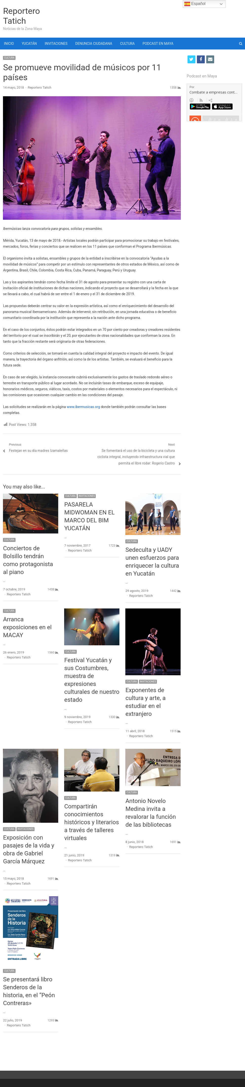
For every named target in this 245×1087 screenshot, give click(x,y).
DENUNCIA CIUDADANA (93, 44)
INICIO (9, 44)
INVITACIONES (56, 44)
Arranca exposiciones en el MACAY (27, 627)
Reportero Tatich (21, 16)
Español (195, 4)
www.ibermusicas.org (83, 407)
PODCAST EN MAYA (158, 44)
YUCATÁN (29, 44)
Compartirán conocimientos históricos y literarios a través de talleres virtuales (91, 822)
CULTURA (127, 44)
